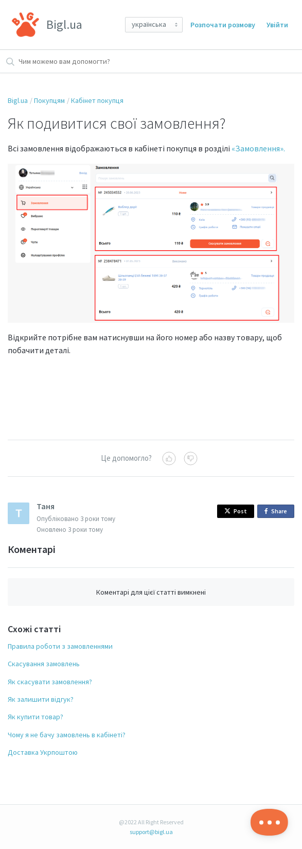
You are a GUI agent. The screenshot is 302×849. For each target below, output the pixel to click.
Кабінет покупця (97, 100)
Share (277, 511)
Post (235, 511)
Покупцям (49, 100)
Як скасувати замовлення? (50, 681)
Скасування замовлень (44, 663)
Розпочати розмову (222, 24)
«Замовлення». (258, 148)
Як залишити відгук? (41, 699)
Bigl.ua (18, 100)
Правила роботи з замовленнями (60, 646)
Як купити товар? (35, 716)
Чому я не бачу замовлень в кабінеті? (67, 734)
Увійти (277, 24)
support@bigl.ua (151, 832)
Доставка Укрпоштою (43, 752)
